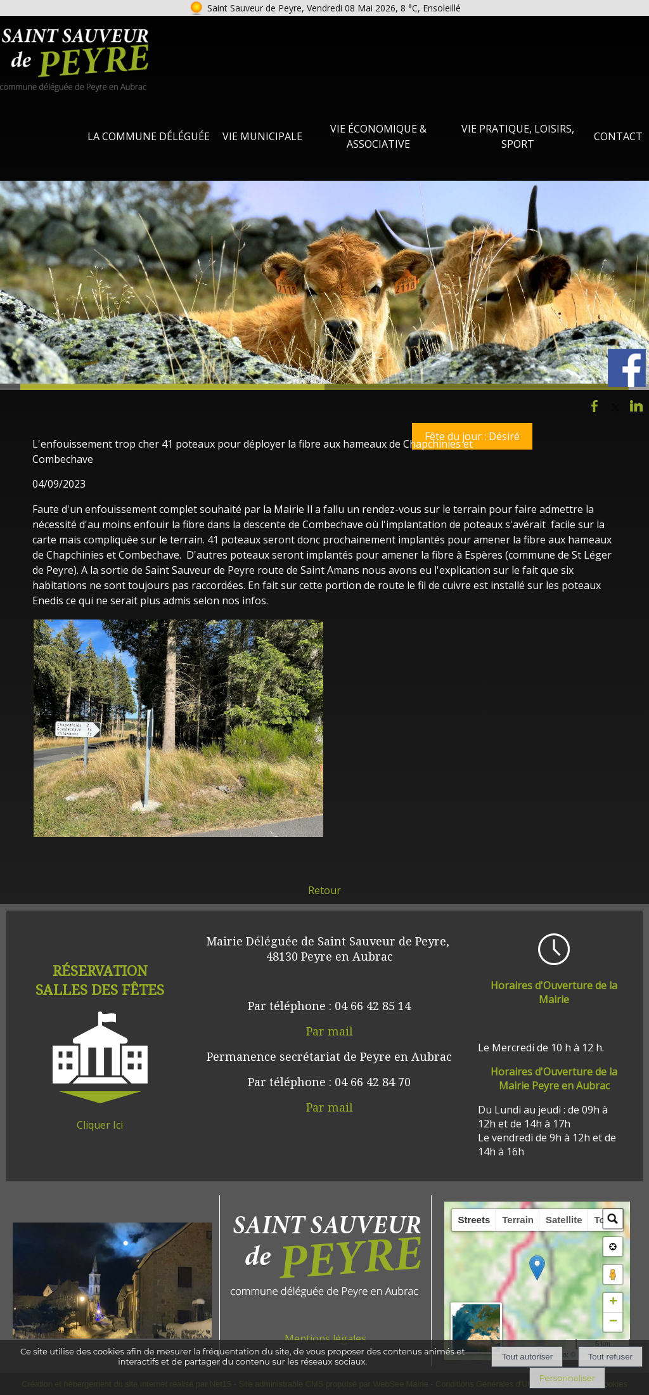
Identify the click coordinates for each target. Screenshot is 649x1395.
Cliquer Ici (100, 1125)
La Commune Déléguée (148, 136)
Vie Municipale (262, 136)
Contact (618, 136)
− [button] (613, 1332)
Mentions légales (325, 1339)
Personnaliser (567, 1378)
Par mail (329, 1031)
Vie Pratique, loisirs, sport (517, 136)
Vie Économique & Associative (378, 136)
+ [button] (613, 1312)
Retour (324, 890)
